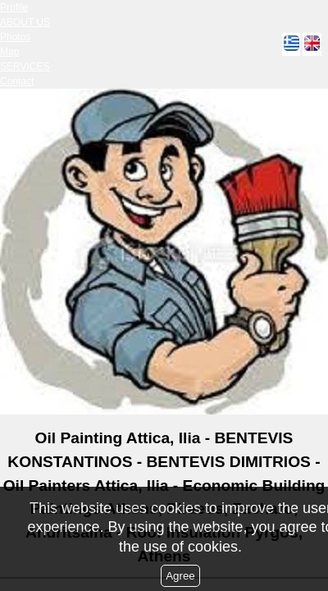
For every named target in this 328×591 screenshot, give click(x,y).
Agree (180, 576)
